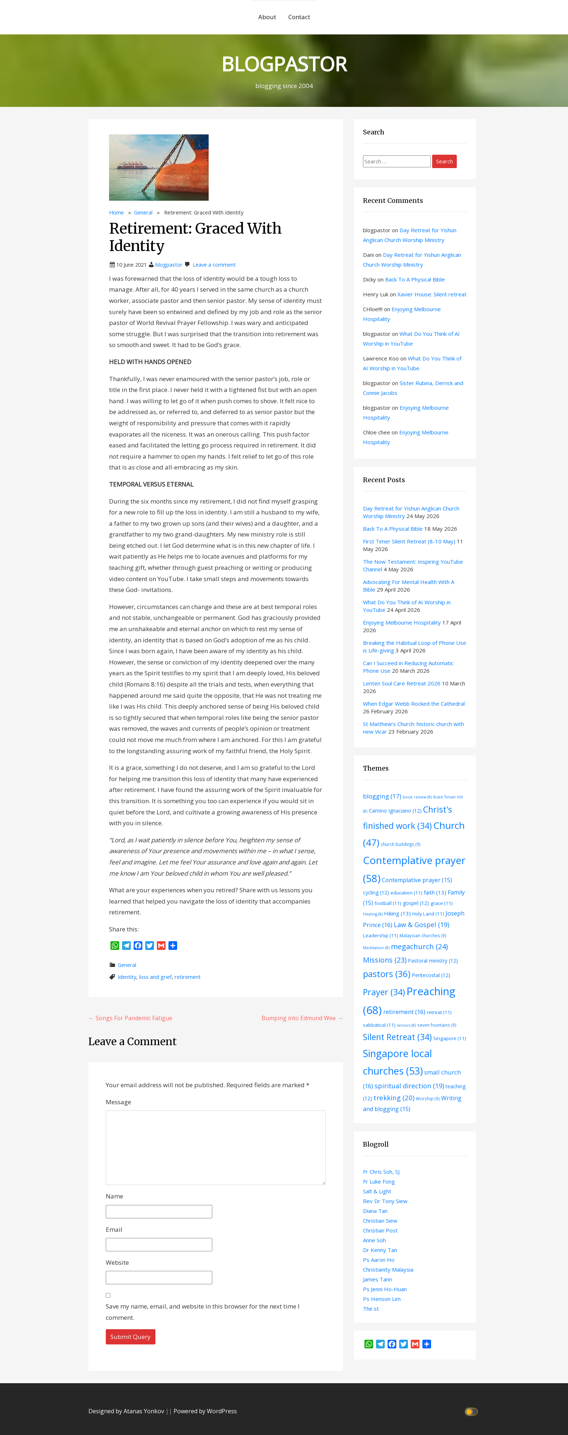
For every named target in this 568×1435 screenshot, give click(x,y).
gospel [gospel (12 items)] (416, 903)
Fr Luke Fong (379, 1181)
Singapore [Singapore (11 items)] (449, 1038)
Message (118, 1102)
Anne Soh (374, 1240)
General (143, 212)
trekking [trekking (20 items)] (393, 1097)
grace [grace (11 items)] (441, 903)
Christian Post (380, 1230)
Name (114, 1196)
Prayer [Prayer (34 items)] (384, 992)
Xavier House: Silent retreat (432, 294)
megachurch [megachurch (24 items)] (419, 946)
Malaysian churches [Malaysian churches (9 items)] (423, 935)
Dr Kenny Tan (380, 1249)
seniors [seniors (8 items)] (406, 1025)
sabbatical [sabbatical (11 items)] (379, 1025)
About (267, 17)
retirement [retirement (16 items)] (404, 1012)
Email (114, 1229)
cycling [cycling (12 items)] (376, 892)
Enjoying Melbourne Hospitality (402, 622)
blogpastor (169, 264)
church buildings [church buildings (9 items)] (401, 844)
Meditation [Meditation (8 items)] (376, 947)
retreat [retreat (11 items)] (439, 1012)
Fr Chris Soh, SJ (381, 1171)
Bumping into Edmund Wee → (302, 1018)
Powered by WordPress (205, 1411)
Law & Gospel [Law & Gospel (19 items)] (421, 924)
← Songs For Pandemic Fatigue (130, 1018)
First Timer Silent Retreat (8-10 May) (409, 541)
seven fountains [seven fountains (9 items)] (436, 1025)
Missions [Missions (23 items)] (384, 960)
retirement (188, 976)
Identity (127, 976)
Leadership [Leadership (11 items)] (380, 935)
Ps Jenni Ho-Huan (385, 1289)
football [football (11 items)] (388, 903)
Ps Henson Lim (382, 1298)
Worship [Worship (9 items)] (428, 1098)
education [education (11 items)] (406, 892)
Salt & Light (377, 1191)
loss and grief (155, 976)
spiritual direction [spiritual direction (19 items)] (409, 1085)
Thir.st (371, 1308)
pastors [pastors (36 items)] (386, 974)
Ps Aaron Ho (378, 1259)
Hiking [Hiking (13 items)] (397, 913)
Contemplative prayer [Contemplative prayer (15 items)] (417, 880)
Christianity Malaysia (388, 1269)
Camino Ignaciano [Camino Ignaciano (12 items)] (395, 810)
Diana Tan (375, 1210)
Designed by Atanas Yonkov (127, 1411)
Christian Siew (380, 1220)
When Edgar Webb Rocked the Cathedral (414, 703)
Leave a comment (214, 264)
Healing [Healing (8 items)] (373, 914)
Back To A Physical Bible (415, 279)
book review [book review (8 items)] (417, 797)
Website (117, 1262)
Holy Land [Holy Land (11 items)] (428, 913)
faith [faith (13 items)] (435, 892)
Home (116, 212)
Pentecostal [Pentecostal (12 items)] (431, 975)
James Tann (377, 1279)
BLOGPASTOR (284, 63)
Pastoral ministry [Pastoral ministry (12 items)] (433, 960)
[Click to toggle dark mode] (472, 1411)
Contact (299, 17)
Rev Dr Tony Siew (385, 1201)
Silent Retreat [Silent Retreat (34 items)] (397, 1037)
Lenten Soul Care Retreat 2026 (401, 683)
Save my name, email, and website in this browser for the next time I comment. (203, 1312)
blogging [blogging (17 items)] (382, 796)
